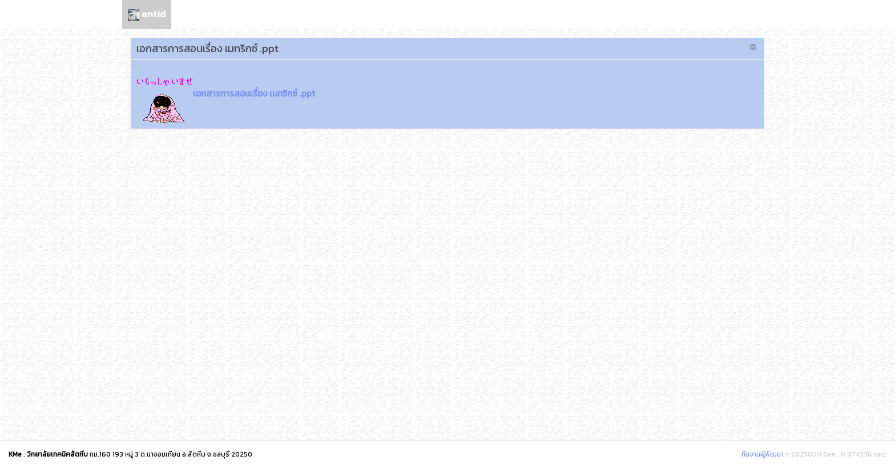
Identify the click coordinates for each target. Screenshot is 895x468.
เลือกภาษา (746, 14)
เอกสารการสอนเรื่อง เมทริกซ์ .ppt (225, 93)
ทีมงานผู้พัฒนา (762, 454)
